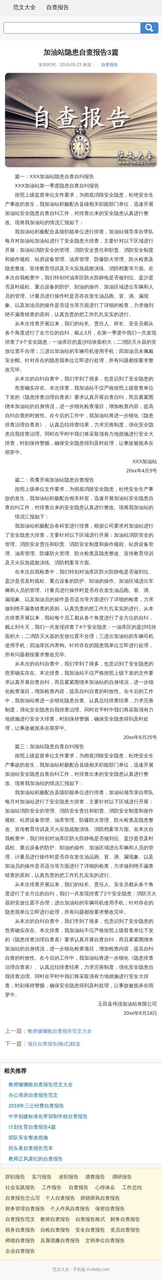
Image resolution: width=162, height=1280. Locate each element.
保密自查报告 (110, 1208)
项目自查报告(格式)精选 (54, 1044)
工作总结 (132, 1187)
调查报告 (95, 1177)
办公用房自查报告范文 (33, 1095)
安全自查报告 (90, 1230)
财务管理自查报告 (25, 1208)
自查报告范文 (20, 1219)
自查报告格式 (90, 1219)
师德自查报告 (20, 1240)
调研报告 (122, 1177)
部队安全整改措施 (28, 1137)
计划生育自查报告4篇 (32, 1127)
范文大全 (20, 7)
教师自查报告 (55, 1219)
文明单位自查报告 (105, 1240)
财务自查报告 (125, 1219)
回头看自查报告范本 (30, 1148)
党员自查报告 (125, 1230)
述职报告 (69, 1177)
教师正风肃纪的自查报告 (35, 1159)
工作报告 (52, 1187)
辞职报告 (15, 1177)
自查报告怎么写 (22, 1198)
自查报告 (57, 7)
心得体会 (105, 1187)
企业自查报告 (20, 1251)
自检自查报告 (55, 1230)
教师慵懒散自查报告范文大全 (60, 1031)
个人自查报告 (60, 1198)
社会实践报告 (20, 1187)
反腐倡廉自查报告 (60, 1240)
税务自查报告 (20, 1230)
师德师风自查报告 (100, 1198)
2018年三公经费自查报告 (36, 1106)
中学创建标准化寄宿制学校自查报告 (48, 1116)
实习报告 (42, 1177)
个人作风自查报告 (70, 1208)
